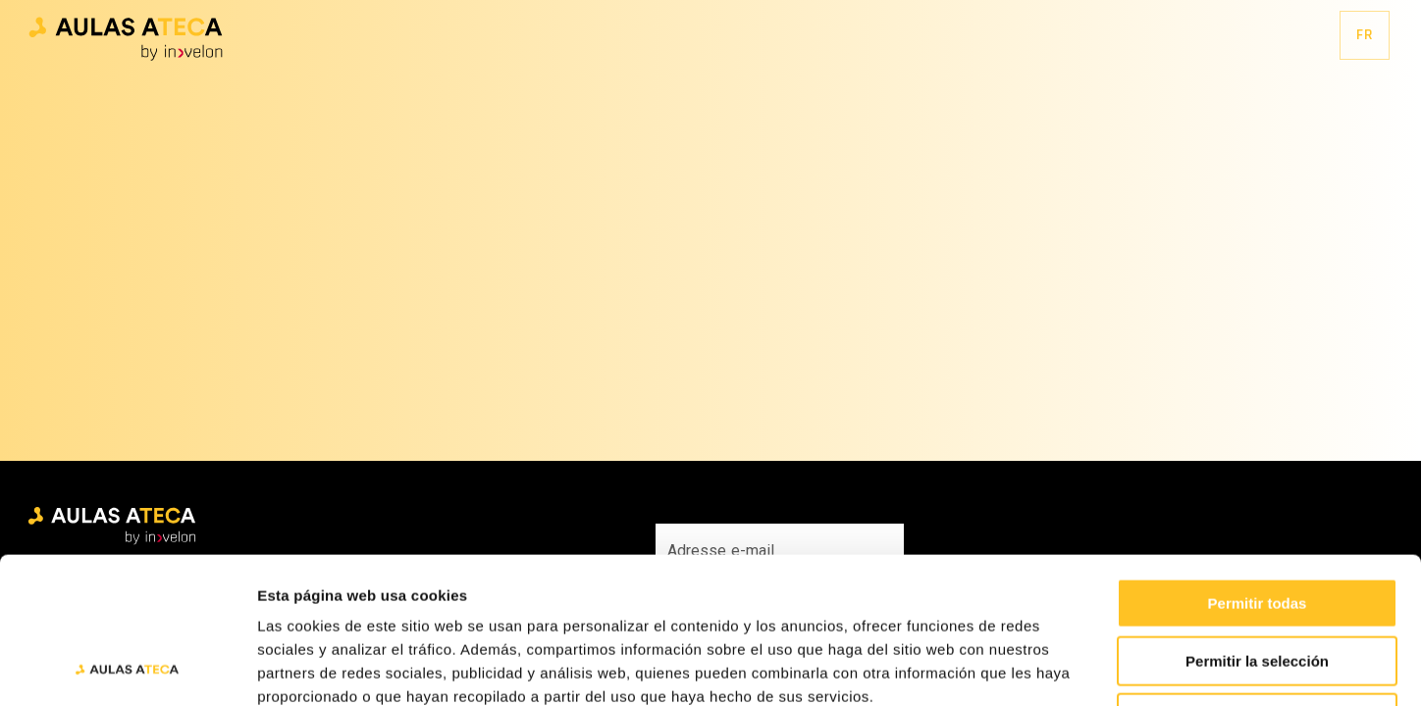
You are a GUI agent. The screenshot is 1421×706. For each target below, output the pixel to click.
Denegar (1257, 581)
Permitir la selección (1257, 524)
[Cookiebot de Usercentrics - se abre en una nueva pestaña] (127, 667)
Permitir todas (1257, 466)
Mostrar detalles (1062, 667)
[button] (126, 36)
